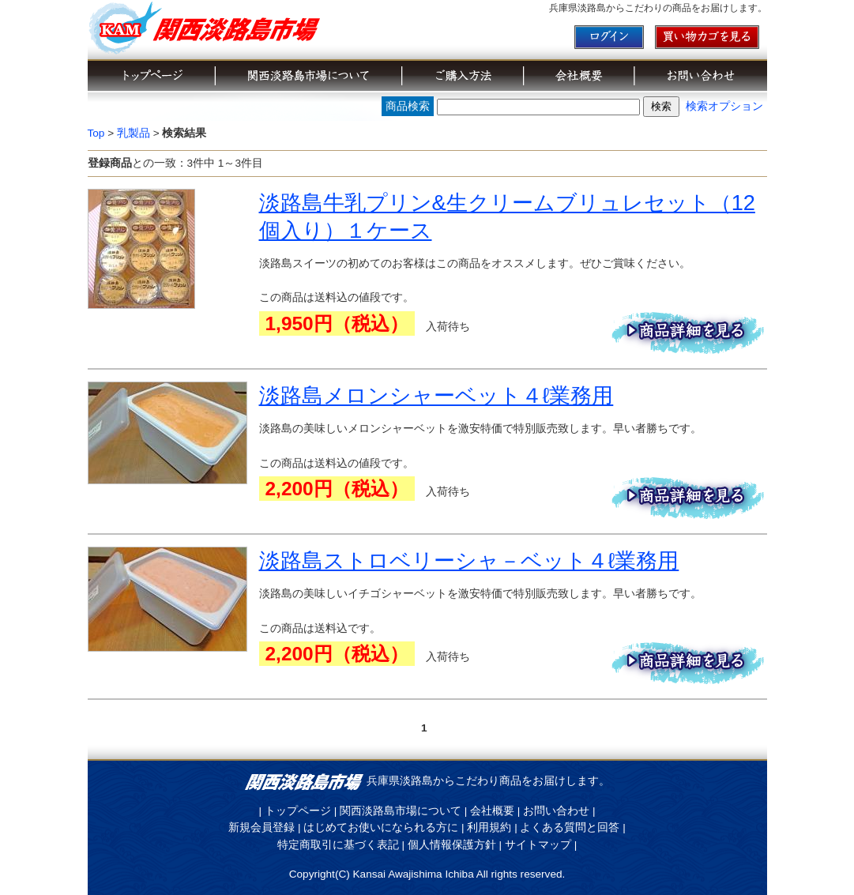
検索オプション (724, 106)
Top (96, 133)
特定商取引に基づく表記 (338, 845)
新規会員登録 (261, 827)
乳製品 (133, 133)
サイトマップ (538, 845)
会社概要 (492, 811)
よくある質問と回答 (569, 827)
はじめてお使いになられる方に (380, 827)
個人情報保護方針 (452, 845)
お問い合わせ (556, 811)
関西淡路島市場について (400, 811)
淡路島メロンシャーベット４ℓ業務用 (436, 395)
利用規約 (489, 827)
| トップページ (295, 811)
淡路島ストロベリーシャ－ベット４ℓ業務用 (469, 560)
